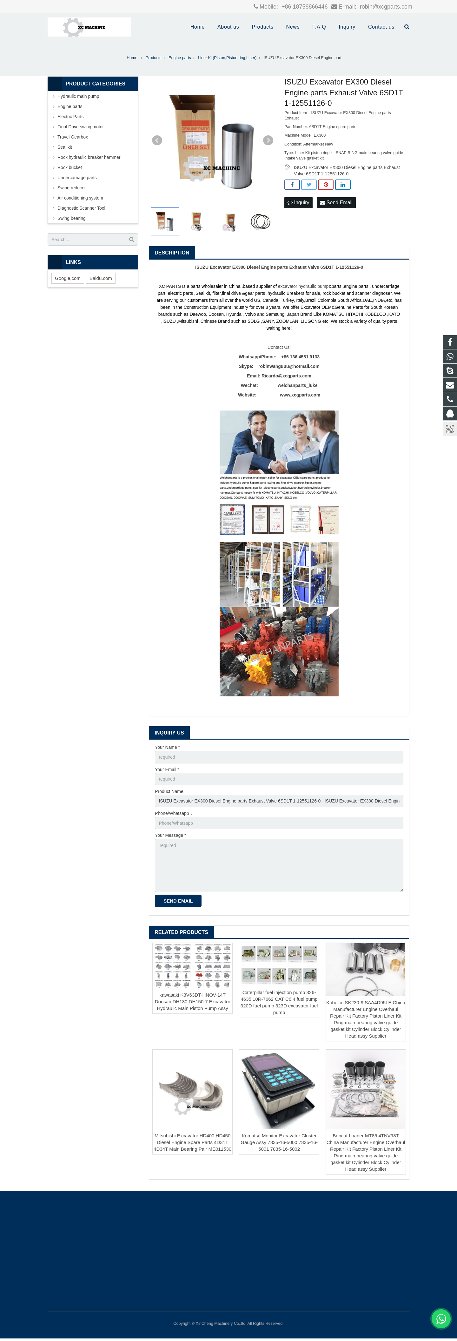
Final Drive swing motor (80, 126)
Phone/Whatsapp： (174, 813)
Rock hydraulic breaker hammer (88, 157)
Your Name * (167, 747)
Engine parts (70, 106)
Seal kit (64, 147)
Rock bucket (69, 167)
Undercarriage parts (77, 177)
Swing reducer (71, 187)
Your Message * (170, 835)
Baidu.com (100, 278)
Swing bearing (71, 218)
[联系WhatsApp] (441, 1318)
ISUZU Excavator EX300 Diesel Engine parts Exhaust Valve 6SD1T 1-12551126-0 (347, 168)
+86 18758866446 (304, 6)
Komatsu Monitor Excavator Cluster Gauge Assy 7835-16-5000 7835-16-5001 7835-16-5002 (279, 1142)
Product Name (169, 791)
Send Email (336, 202)
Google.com (68, 278)
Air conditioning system (80, 197)
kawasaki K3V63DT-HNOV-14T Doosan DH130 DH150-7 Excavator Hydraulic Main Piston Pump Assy (192, 1001)
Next (268, 140)
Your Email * (167, 769)
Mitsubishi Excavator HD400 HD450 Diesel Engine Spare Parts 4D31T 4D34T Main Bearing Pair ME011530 (192, 1142)
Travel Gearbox (72, 136)
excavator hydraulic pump (303, 286)
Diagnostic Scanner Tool (81, 208)
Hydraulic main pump (78, 96)
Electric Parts (70, 116)
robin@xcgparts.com (385, 6)
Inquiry (298, 202)
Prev (157, 140)
